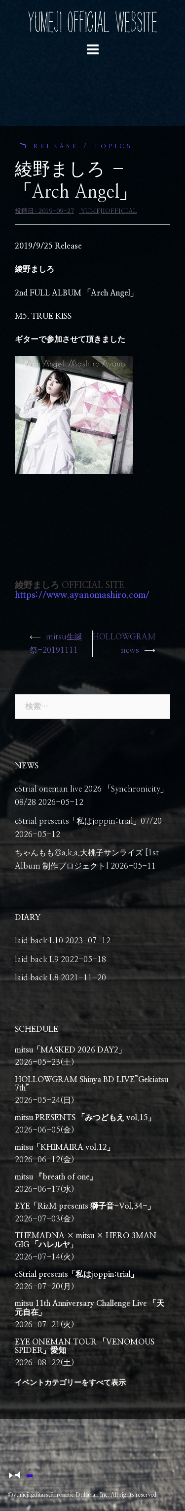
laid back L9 (37, 960)
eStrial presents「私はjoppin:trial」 (76, 1274)
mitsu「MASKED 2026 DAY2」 (70, 1050)
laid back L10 (39, 941)
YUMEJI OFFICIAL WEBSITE (92, 22)
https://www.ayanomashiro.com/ (82, 595)
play (9, 1475)
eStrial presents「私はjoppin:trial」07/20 (88, 821)
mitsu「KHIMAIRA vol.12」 (64, 1147)
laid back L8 (37, 978)
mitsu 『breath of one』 (56, 1177)
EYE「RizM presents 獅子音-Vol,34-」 (85, 1206)
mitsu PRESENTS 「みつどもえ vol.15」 (85, 1118)
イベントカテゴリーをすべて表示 (70, 1382)
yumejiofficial (109, 211)
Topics (113, 146)
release (55, 146)
